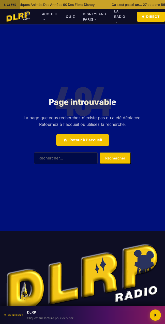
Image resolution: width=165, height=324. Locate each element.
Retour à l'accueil (82, 140)
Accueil (50, 14)
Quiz (70, 17)
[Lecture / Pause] (155, 315)
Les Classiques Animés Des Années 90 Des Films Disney (52, 5)
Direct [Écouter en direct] (151, 17)
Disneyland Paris (94, 16)
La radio (119, 14)
